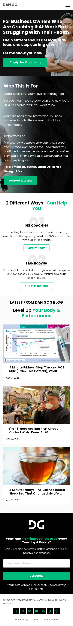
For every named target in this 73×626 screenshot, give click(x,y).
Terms (35, 619)
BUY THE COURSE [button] (36, 286)
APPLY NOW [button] (36, 248)
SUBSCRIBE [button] (36, 576)
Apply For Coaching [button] (25, 62)
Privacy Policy (21, 619)
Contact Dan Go (50, 619)
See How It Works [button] (20, 180)
